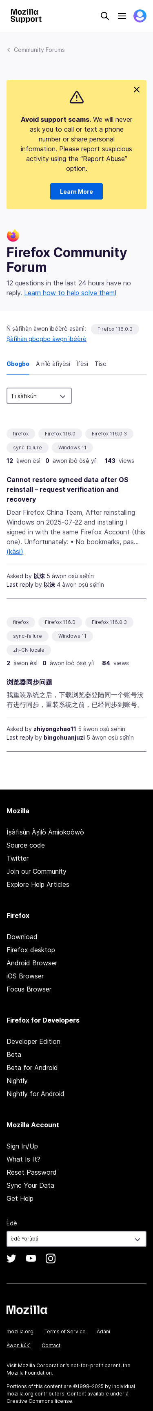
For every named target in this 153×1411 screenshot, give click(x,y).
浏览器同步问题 (29, 682)
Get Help (20, 1198)
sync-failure (27, 447)
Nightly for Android (35, 1094)
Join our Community (37, 871)
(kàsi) (15, 551)
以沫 (39, 575)
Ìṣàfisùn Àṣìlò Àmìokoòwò (45, 832)
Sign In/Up (22, 1146)
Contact (51, 1345)
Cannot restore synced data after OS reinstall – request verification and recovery (68, 489)
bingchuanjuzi (64, 737)
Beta (14, 1054)
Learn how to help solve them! (70, 293)
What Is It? (23, 1159)
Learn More (76, 191)
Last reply (20, 584)
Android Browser (32, 963)
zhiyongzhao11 (54, 728)
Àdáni (103, 1331)
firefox (21, 434)
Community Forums (39, 49)
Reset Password (32, 1172)
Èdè (12, 1223)
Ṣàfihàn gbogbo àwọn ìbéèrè (46, 338)
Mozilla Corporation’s (43, 1365)
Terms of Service (65, 1331)
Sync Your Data (30, 1185)
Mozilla (27, 1309)
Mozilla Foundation (29, 1373)
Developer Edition (33, 1041)
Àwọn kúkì (19, 1345)
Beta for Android (32, 1067)
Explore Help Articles (38, 884)
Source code (26, 845)
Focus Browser (29, 989)
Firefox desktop (31, 950)
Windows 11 (72, 447)
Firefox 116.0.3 (115, 329)
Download (22, 937)
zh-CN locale (28, 650)
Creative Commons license (39, 1401)
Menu (122, 15)
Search (104, 15)
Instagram (50, 1258)
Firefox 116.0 (60, 434)
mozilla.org (20, 1331)
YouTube (31, 1258)
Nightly (17, 1081)
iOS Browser (25, 976)
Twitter (18, 858)
